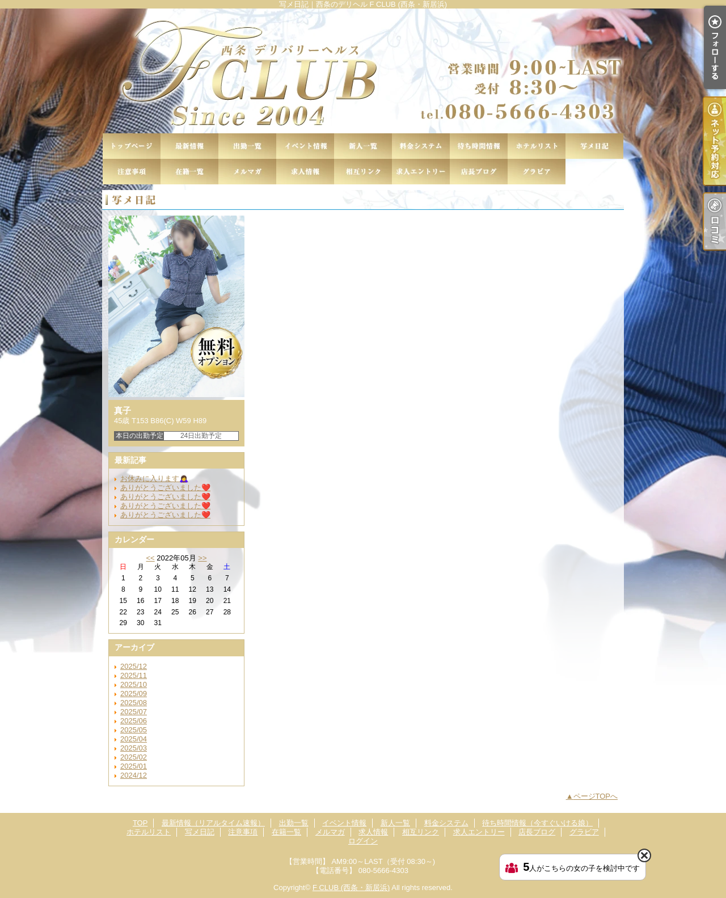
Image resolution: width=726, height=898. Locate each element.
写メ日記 (594, 146)
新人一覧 (363, 146)
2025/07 (133, 711)
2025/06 (133, 720)
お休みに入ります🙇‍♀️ (154, 478)
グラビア (536, 171)
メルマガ (247, 171)
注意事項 (132, 171)
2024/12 (133, 775)
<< (150, 558)
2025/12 (133, 666)
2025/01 (133, 766)
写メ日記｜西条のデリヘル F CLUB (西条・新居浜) (363, 71)
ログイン (363, 841)
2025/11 (133, 675)
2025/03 (133, 748)
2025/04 (133, 739)
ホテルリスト (536, 146)
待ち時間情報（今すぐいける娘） (479, 146)
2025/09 (133, 693)
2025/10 (133, 684)
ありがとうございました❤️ (165, 487)
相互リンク (363, 171)
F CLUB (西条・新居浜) (351, 887)
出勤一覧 (247, 146)
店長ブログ (479, 171)
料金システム (421, 146)
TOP (132, 146)
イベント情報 (305, 146)
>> (202, 558)
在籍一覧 (189, 171)
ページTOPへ (595, 796)
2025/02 (133, 757)
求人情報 (305, 171)
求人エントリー (421, 171)
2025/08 (133, 702)
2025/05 (133, 730)
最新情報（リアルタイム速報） (189, 146)
